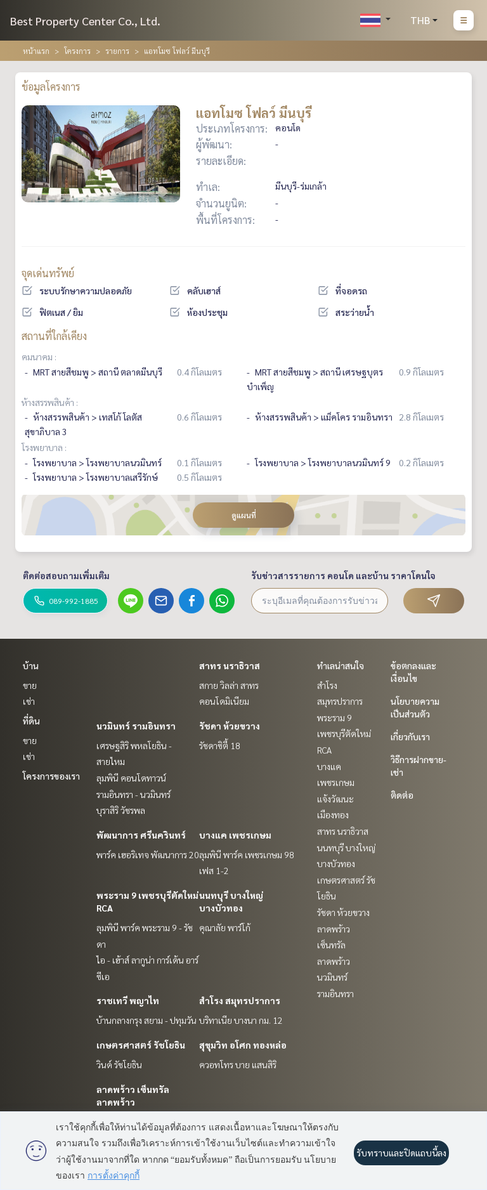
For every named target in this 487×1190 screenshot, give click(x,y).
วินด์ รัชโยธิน (119, 1064)
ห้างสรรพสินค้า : (50, 402)
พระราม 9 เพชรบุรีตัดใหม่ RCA (344, 733)
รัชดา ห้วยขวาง (229, 725)
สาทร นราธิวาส (229, 665)
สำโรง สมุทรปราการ (239, 1000)
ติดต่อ (402, 795)
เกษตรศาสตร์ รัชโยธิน (140, 1044)
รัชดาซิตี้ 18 (219, 745)
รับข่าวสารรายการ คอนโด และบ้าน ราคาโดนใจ (343, 575)
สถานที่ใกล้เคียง (54, 336)
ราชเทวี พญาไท (127, 1000)
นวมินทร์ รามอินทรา (136, 725)
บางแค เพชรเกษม (235, 834)
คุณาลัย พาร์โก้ (224, 927)
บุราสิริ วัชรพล (120, 810)
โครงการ (77, 51)
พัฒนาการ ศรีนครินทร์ (141, 834)
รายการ (117, 51)
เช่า (29, 701)
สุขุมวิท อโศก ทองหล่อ (243, 1044)
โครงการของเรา (51, 775)
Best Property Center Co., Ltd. (85, 20)
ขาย (30, 685)
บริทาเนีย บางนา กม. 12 (241, 1020)
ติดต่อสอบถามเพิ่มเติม (66, 575)
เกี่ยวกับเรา (410, 736)
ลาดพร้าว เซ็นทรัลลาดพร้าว (333, 945)
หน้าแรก (36, 51)
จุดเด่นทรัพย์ (48, 273)
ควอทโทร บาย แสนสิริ (237, 1064)
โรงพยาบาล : (44, 447)
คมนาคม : (39, 356)
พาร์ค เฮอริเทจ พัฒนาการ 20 (147, 854)
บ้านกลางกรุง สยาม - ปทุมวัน (146, 1020)
